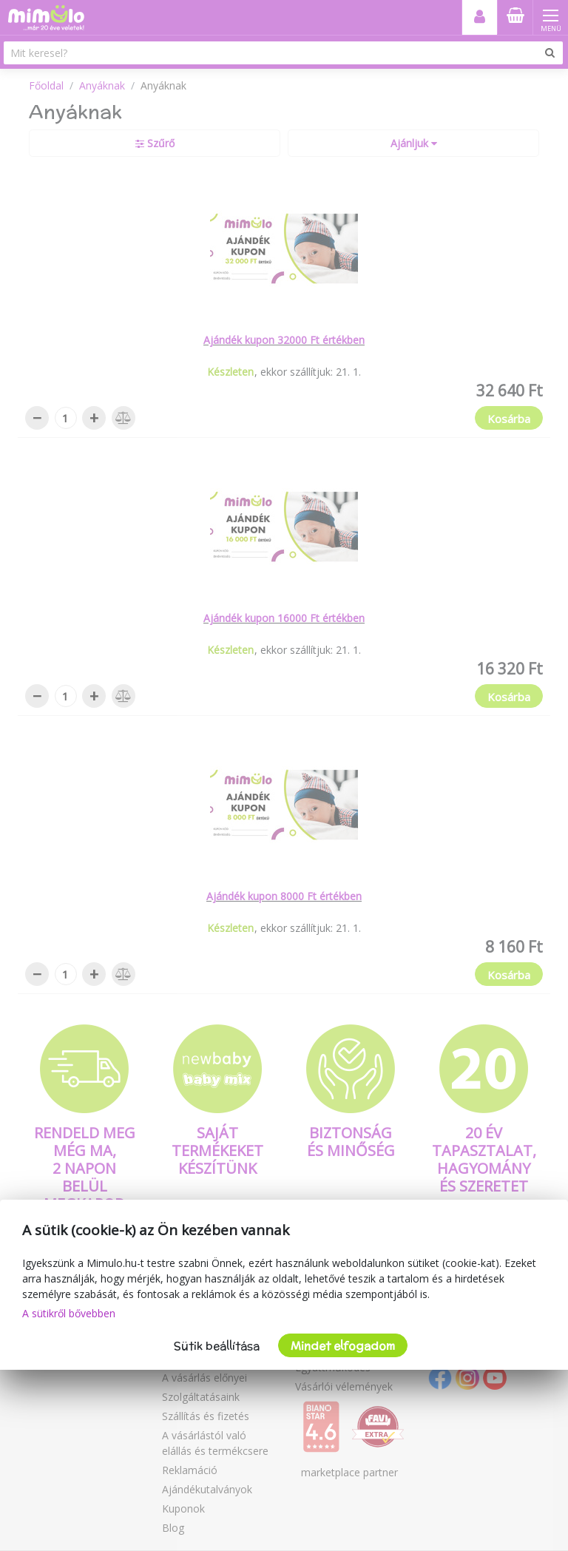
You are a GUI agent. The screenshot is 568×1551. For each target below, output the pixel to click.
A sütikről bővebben (68, 1313)
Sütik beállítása (217, 1346)
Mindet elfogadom (343, 1346)
